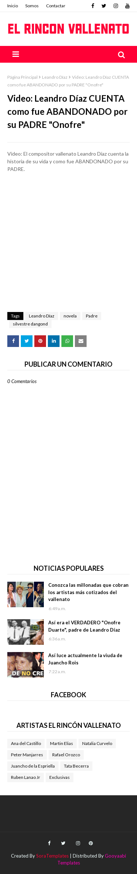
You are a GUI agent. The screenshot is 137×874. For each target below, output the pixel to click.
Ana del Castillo (26, 743)
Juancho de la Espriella (33, 766)
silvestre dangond (30, 324)
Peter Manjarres (27, 754)
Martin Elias (61, 743)
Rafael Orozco (66, 754)
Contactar (55, 5)
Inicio (12, 5)
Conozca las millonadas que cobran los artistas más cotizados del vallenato (88, 592)
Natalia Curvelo (97, 743)
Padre (92, 316)
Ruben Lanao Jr (25, 777)
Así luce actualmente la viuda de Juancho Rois (85, 659)
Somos (32, 5)
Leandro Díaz (55, 77)
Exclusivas (59, 777)
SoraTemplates (52, 856)
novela (70, 316)
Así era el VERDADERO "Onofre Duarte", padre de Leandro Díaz (84, 626)
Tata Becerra (76, 766)
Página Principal (22, 77)
